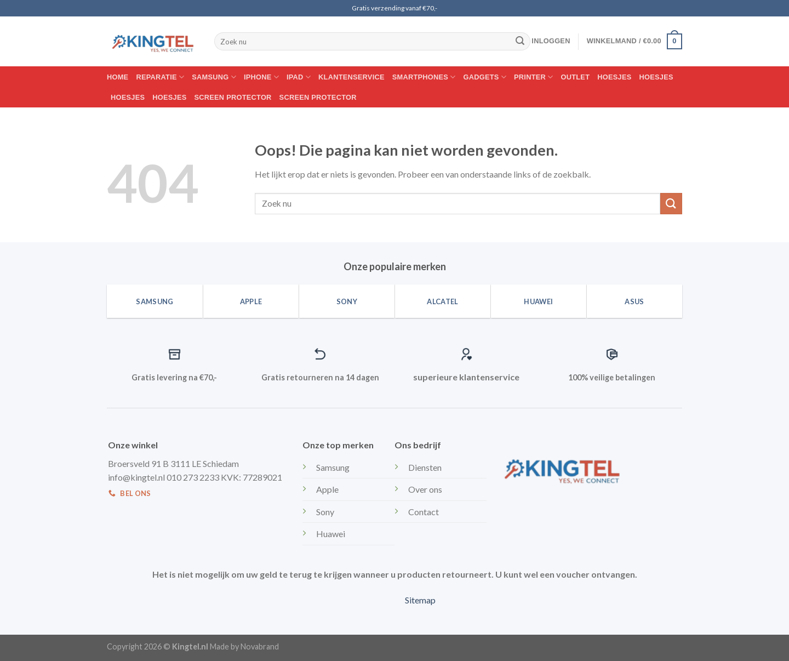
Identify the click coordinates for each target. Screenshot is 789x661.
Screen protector (233, 97)
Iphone (261, 77)
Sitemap (420, 600)
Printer (533, 77)
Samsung (214, 77)
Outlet (575, 77)
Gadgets (485, 77)
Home (117, 77)
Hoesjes (614, 77)
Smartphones (424, 77)
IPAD (299, 77)
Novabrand (260, 646)
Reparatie (160, 77)
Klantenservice (351, 77)
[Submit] (520, 41)
